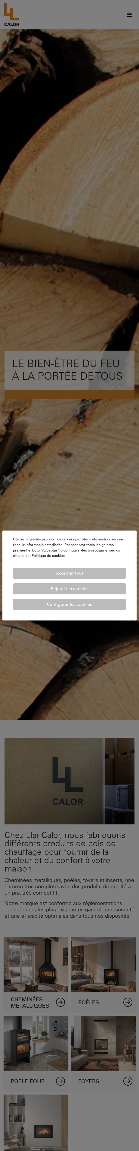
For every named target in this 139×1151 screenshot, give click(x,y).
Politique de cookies (48, 555)
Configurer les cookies (69, 604)
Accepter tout (69, 573)
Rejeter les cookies (69, 588)
